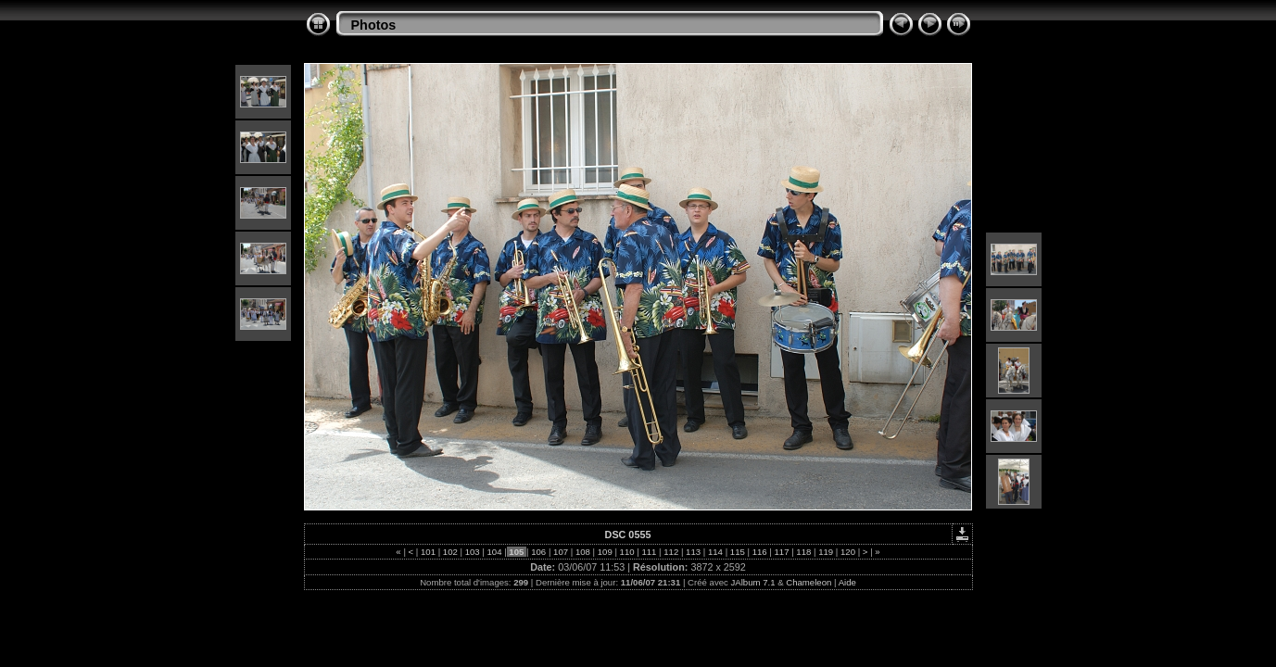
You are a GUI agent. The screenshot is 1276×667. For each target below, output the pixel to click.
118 (804, 552)
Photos (374, 25)
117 (781, 552)
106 (539, 552)
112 (671, 552)
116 (759, 552)
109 (604, 552)
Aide (847, 582)
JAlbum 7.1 (753, 582)
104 (494, 552)
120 (847, 552)
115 (737, 552)
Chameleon (808, 582)
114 (715, 552)
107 (560, 552)
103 (472, 552)
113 (692, 552)
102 (450, 552)
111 (649, 552)
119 (826, 552)
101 (427, 552)
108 (582, 552)
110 (627, 552)
